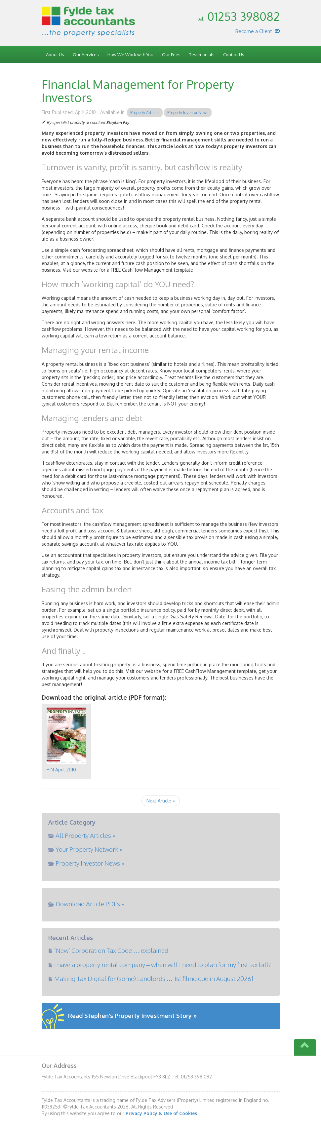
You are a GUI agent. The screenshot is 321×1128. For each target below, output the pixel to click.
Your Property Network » (89, 849)
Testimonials (202, 54)
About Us (55, 54)
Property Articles (144, 112)
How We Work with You (130, 54)
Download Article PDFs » (90, 904)
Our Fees (171, 54)
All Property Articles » (85, 835)
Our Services (86, 54)
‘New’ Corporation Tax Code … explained (111, 950)
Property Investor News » (90, 863)
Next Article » (160, 800)
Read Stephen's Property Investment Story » (132, 1015)
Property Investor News (187, 112)
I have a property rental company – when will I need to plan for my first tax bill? (162, 964)
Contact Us (233, 54)
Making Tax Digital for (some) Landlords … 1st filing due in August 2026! (153, 978)
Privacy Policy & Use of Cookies (161, 1113)
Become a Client (253, 31)
